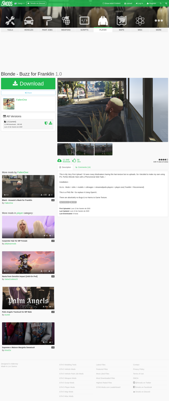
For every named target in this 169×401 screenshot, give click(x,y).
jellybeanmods (10, 244)
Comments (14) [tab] (82, 167)
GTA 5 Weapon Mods (67, 378)
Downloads (66, 161)
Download (28, 84)
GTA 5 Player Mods (67, 387)
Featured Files (102, 369)
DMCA (135, 378)
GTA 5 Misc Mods (66, 396)
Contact (136, 365)
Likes (79, 161)
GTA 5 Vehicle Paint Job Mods (71, 374)
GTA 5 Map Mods (66, 392)
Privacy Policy (138, 369)
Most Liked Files (102, 374)
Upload (128, 3)
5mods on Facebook (142, 387)
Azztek (7, 315)
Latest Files (101, 365)
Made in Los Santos (9, 366)
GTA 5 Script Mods (66, 383)
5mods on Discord (141, 392)
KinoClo (8, 350)
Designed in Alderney (9, 364)
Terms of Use (138, 374)
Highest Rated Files (104, 383)
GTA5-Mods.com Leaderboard (108, 387)
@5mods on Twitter (142, 383)
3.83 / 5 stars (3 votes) (160, 162)
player (20, 213)
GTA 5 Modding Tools (67, 365)
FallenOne (21, 99)
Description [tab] (65, 167)
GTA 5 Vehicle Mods (67, 369)
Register (151, 3)
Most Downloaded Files (105, 378)
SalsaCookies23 (11, 279)
